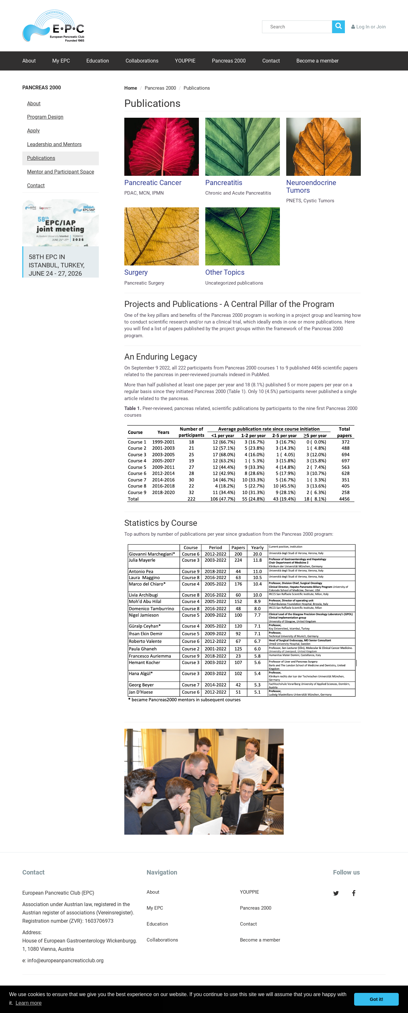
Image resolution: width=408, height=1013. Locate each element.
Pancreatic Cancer (152, 183)
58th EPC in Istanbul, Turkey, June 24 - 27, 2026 (56, 265)
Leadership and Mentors (54, 144)
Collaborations (142, 61)
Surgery (136, 272)
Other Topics (224, 272)
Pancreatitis (223, 183)
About (29, 61)
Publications (41, 158)
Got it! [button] (376, 999)
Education (97, 61)
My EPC (61, 61)
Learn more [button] (29, 1003)
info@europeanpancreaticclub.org (65, 960)
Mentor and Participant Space (60, 172)
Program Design (45, 117)
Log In (362, 27)
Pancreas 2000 (229, 61)
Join (381, 27)
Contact (271, 61)
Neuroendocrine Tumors (311, 186)
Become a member (317, 61)
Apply (33, 131)
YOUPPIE (185, 61)
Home (130, 88)
